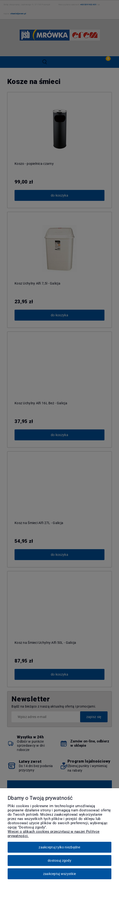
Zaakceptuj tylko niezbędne (59, 847)
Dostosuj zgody (59, 860)
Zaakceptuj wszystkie (59, 874)
